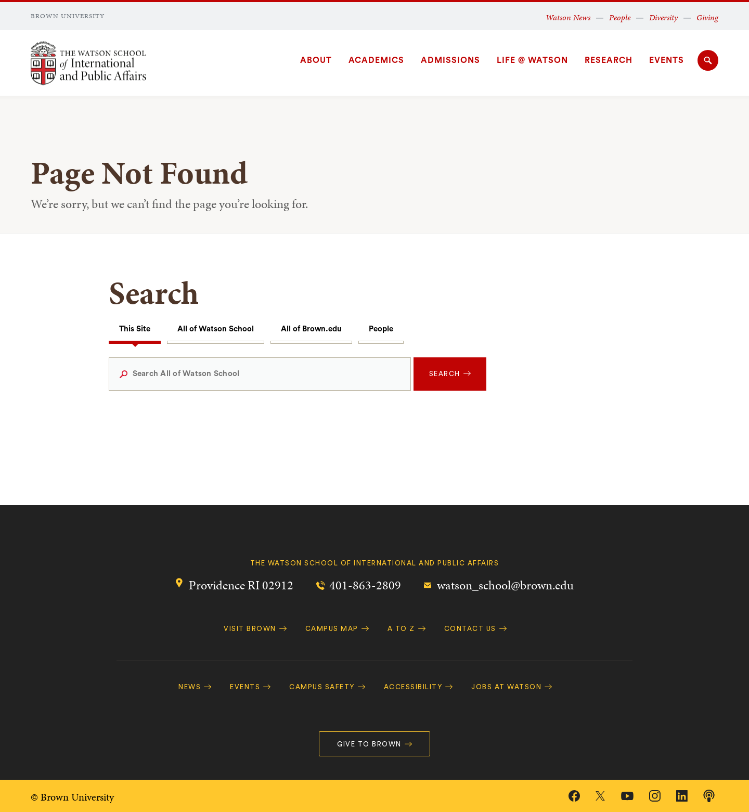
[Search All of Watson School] (260, 374)
